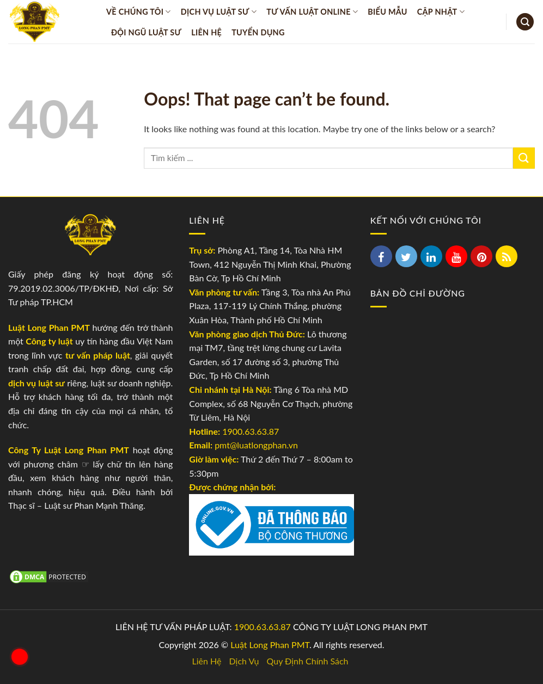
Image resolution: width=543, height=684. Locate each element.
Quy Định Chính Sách (308, 661)
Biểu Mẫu (387, 11)
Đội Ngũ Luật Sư (146, 32)
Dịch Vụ (244, 661)
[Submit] (524, 158)
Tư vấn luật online (312, 12)
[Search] (525, 22)
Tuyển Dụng (258, 32)
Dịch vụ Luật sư (219, 12)
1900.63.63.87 (250, 431)
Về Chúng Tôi (138, 12)
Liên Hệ (206, 32)
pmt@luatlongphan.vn (255, 445)
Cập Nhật (441, 12)
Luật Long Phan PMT (269, 644)
